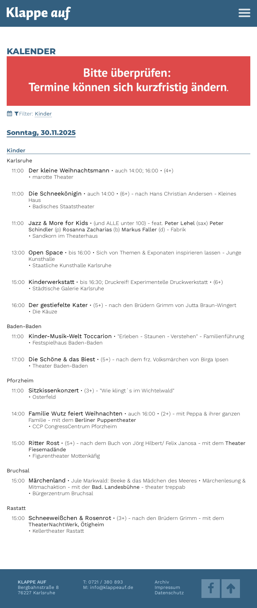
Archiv (162, 582)
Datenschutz (169, 592)
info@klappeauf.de (111, 587)
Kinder (43, 113)
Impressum (167, 587)
